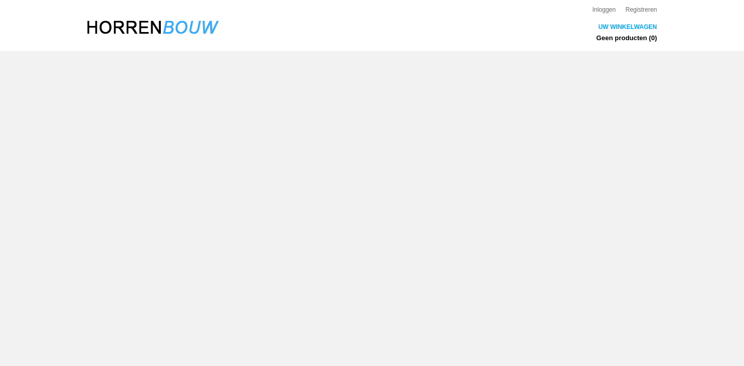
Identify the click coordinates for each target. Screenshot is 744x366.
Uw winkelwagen (627, 26)
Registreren (641, 9)
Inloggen (604, 9)
